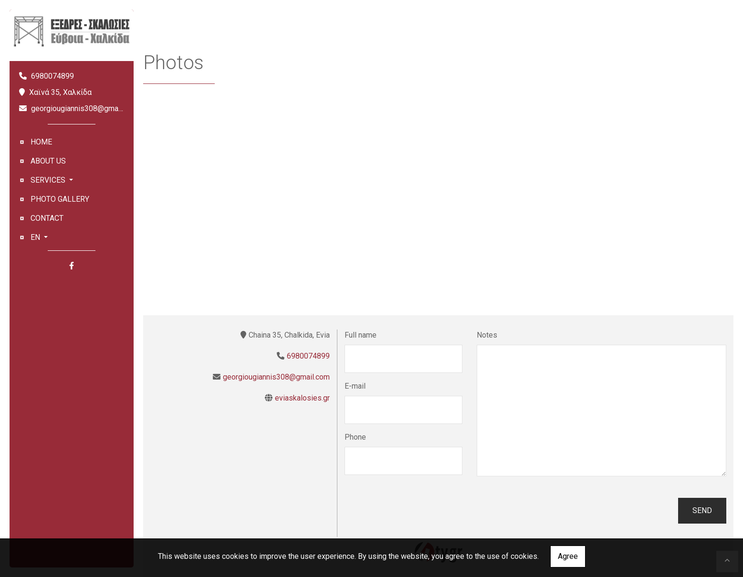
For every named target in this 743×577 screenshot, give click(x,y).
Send (702, 510)
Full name (361, 335)
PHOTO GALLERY (60, 199)
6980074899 (52, 76)
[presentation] (417, 510)
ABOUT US (48, 160)
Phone (355, 437)
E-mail (355, 386)
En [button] (36, 237)
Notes (487, 335)
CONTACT (47, 218)
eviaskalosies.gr (302, 397)
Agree (568, 556)
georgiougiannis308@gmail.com (84, 108)
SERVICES (49, 180)
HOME (41, 141)
